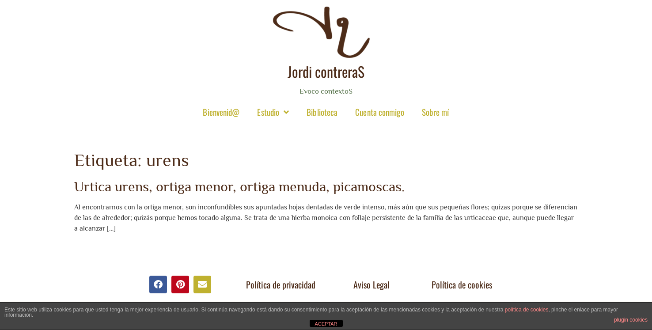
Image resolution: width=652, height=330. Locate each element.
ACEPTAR (326, 323)
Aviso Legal (371, 284)
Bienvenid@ (221, 112)
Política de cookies (462, 284)
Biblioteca (322, 112)
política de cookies (527, 310)
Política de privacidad (280, 284)
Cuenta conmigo (379, 112)
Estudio (273, 112)
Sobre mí (435, 112)
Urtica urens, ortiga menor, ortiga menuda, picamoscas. (239, 186)
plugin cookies (631, 320)
